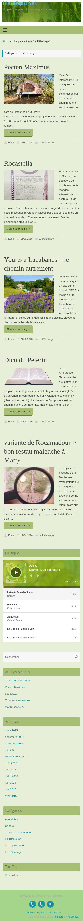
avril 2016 (11, 795)
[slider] (41, 587)
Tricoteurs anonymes (17, 700)
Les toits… (11, 693)
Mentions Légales (35, 912)
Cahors (9, 825)
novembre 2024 (14, 743)
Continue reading (19, 132)
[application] (41, 574)
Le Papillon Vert (14, 845)
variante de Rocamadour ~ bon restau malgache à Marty (40, 451)
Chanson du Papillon (17, 680)
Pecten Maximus (27, 67)
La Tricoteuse (13, 838)
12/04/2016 (26, 535)
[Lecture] (16, 572)
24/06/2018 (26, 339)
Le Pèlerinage (46, 142)
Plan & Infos (55, 912)
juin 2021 (10, 750)
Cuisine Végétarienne (18, 832)
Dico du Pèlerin (25, 360)
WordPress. (72, 916)
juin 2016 (10, 782)
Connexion (11, 875)
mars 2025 (11, 730)
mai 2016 (10, 789)
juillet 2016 (11, 776)
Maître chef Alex (14, 706)
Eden (11, 142)
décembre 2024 (14, 736)
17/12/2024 (26, 142)
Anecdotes (11, 819)
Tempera (58, 916)
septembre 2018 (15, 756)
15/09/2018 (26, 238)
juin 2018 (10, 769)
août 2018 (11, 763)
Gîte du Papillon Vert (20, 3)
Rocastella (18, 163)
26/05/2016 (26, 421)
